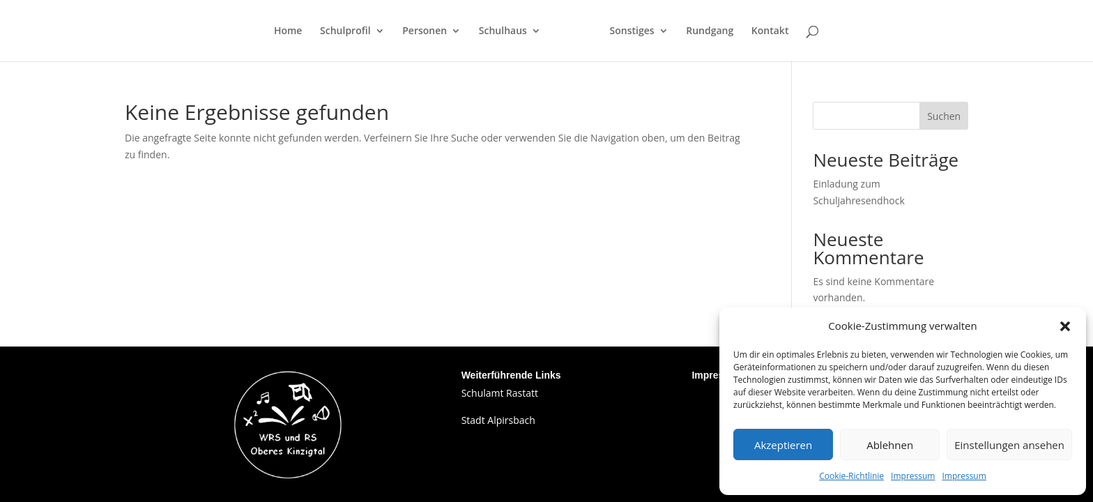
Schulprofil (345, 31)
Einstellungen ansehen (1009, 445)
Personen (424, 31)
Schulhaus (503, 31)
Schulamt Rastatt (499, 393)
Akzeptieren (783, 445)
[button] (1065, 326)
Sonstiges (632, 31)
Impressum (913, 476)
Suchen (944, 116)
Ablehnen (889, 445)
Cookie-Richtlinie (851, 476)
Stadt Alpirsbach (498, 420)
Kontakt (770, 31)
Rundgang (709, 31)
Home (288, 31)
